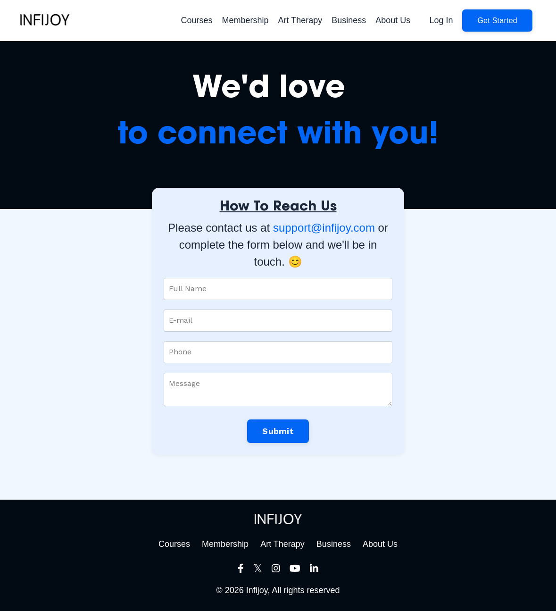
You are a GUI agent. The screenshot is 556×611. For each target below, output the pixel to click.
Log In (441, 20)
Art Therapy (300, 20)
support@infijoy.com (324, 227)
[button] (497, 20)
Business (349, 20)
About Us (392, 20)
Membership (245, 20)
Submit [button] (278, 431)
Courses (196, 20)
